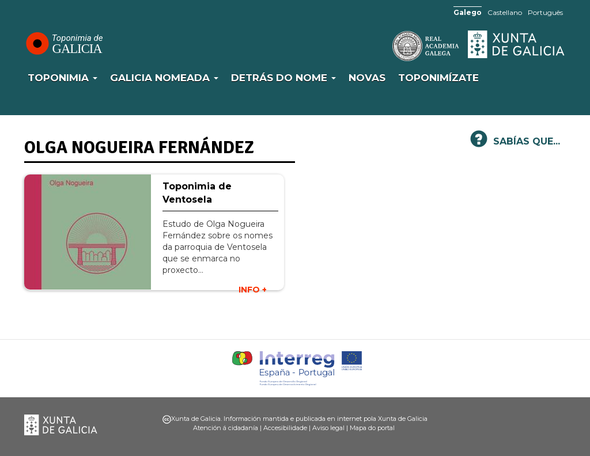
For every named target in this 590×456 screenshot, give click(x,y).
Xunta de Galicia (517, 44)
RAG (390, 46)
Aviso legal (328, 428)
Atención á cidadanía (225, 428)
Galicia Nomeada (164, 77)
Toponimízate (438, 77)
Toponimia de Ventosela (197, 193)
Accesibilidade (285, 428)
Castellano (504, 12)
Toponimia (62, 77)
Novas (367, 77)
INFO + (253, 289)
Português (545, 12)
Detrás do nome (283, 77)
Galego (467, 12)
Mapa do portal (372, 428)
